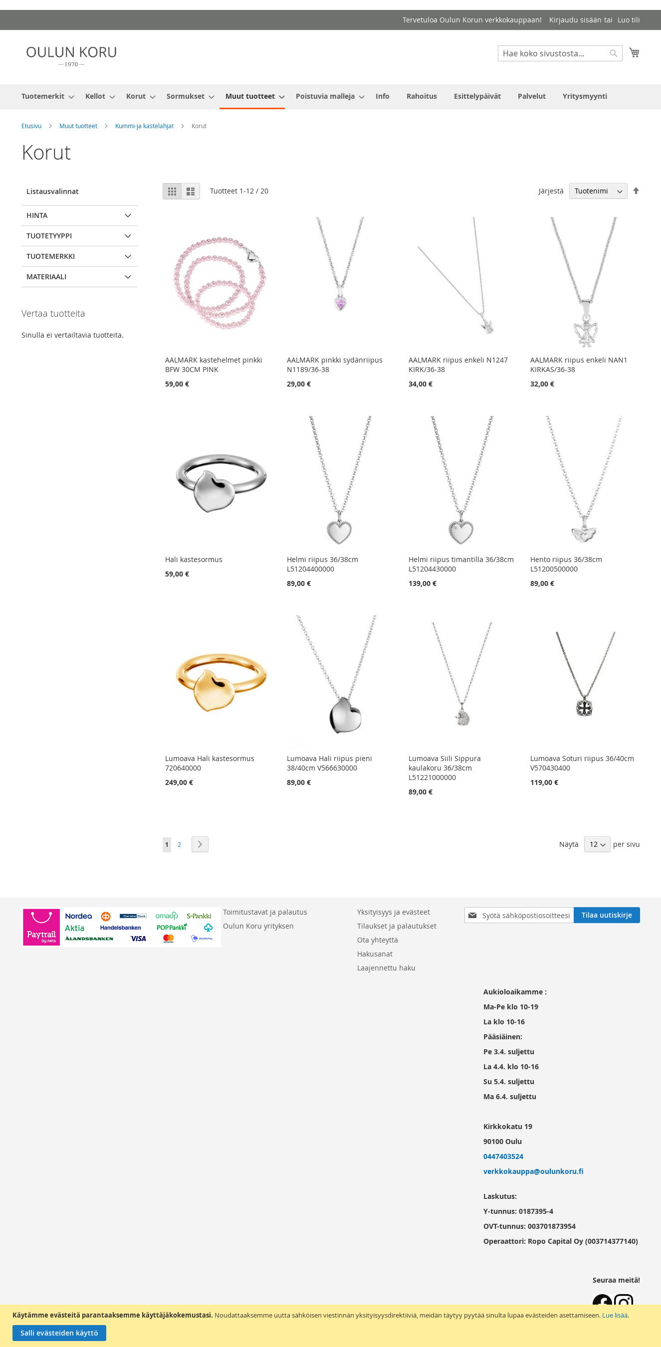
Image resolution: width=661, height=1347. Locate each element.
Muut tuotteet (78, 126)
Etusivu (31, 126)
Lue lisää (615, 1315)
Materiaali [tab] (46, 276)
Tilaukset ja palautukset (397, 926)
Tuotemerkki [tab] (50, 256)
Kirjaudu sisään (575, 19)
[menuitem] (44, 96)
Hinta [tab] (36, 215)
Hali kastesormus (193, 559)
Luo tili (629, 19)
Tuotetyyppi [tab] (49, 235)
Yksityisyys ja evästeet (393, 912)
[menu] (330, 96)
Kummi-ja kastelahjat (144, 126)
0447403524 (503, 1156)
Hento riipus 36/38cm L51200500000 (566, 564)
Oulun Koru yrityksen (258, 926)
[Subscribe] (607, 915)
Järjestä (551, 190)
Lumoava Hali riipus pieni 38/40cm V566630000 (329, 763)
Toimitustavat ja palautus (265, 912)
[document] (331, 1326)
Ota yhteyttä (377, 940)
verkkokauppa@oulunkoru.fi (533, 1171)
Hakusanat (375, 954)
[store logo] (71, 56)
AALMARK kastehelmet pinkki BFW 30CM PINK (213, 364)
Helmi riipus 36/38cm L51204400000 (322, 564)
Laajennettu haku (386, 967)
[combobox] (560, 53)
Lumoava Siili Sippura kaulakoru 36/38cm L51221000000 (445, 768)
